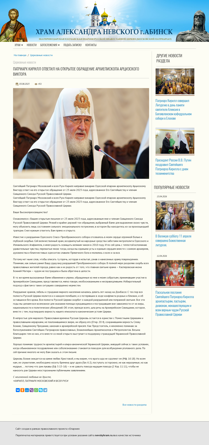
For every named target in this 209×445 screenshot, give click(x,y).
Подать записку (73, 45)
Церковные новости (41, 55)
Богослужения (50, 45)
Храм (19, 45)
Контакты (90, 45)
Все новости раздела (134, 404)
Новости (32, 45)
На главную (20, 55)
